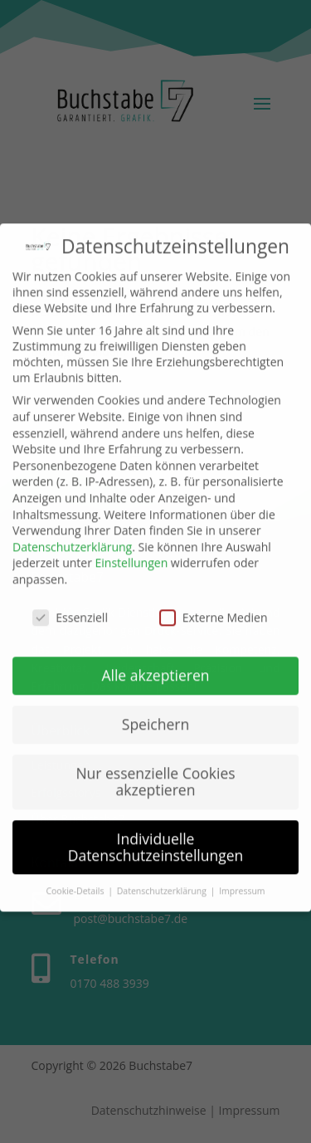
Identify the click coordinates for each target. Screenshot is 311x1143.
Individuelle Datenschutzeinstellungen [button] (156, 836)
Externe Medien (213, 607)
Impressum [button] (242, 881)
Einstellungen (131, 553)
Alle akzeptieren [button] (155, 666)
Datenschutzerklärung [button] (163, 881)
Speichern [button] (155, 715)
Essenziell (70, 607)
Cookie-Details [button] (76, 881)
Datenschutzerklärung (72, 537)
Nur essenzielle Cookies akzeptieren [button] (155, 772)
